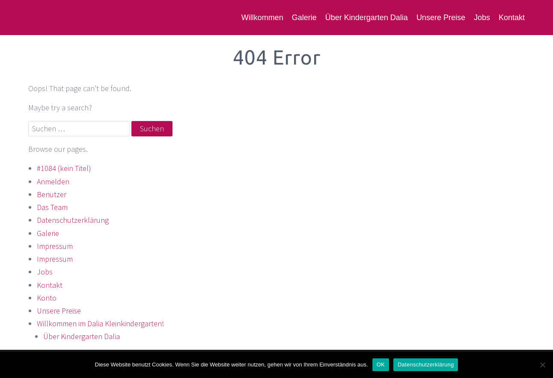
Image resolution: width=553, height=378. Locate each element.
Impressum (55, 246)
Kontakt (512, 17)
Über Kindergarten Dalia (366, 17)
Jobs (482, 17)
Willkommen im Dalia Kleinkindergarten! (100, 323)
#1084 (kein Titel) (64, 168)
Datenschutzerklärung (73, 220)
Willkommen (262, 17)
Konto (46, 298)
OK (381, 364)
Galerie (304, 17)
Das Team (52, 207)
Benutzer (51, 194)
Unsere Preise (440, 17)
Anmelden (53, 181)
